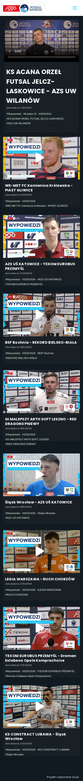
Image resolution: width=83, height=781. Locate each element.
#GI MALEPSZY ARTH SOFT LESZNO (27, 439)
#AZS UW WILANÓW (19, 123)
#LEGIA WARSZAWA (49, 590)
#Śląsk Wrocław (46, 513)
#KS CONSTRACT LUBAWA (53, 749)
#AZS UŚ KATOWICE (49, 279)
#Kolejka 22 (30, 113)
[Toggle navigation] (75, 8)
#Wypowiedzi (14, 113)
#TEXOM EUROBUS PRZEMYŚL (24, 284)
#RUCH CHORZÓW (17, 594)
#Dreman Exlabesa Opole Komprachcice (28, 676)
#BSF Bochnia (45, 353)
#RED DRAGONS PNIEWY (21, 444)
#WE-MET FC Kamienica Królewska (26, 205)
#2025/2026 (28, 201)
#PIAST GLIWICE (58, 205)
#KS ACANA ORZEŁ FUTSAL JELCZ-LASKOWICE (35, 118)
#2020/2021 (45, 113)
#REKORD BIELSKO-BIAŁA (21, 358)
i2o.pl (75, 777)
